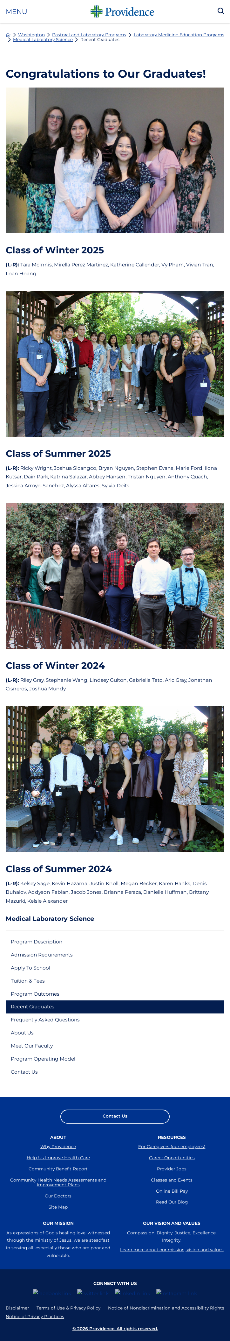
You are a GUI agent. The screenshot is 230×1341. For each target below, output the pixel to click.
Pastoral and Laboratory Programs (89, 35)
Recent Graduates (33, 1007)
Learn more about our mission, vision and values (171, 1254)
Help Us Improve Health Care (58, 1158)
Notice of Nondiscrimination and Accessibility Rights (166, 1310)
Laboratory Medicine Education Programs (179, 35)
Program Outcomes (35, 994)
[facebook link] (52, 1296)
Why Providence (58, 1147)
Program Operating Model (43, 1059)
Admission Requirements (42, 955)
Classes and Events (172, 1180)
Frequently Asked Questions (45, 1020)
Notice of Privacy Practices (35, 1319)
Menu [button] (16, 11)
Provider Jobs (171, 1169)
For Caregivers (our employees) (171, 1147)
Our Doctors (58, 1196)
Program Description (37, 942)
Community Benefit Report (58, 1169)
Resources (172, 1137)
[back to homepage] (8, 35)
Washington (31, 35)
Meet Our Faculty (32, 1046)
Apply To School (31, 968)
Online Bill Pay (172, 1191)
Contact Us (24, 1072)
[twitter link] (93, 1296)
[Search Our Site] (221, 12)
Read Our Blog (172, 1202)
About (58, 1137)
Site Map (58, 1207)
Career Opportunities (172, 1158)
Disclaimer (17, 1310)
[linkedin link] (132, 1296)
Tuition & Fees (28, 981)
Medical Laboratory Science (43, 40)
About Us (22, 1033)
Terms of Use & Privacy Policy (68, 1310)
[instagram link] (176, 1296)
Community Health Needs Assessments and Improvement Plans (58, 1183)
